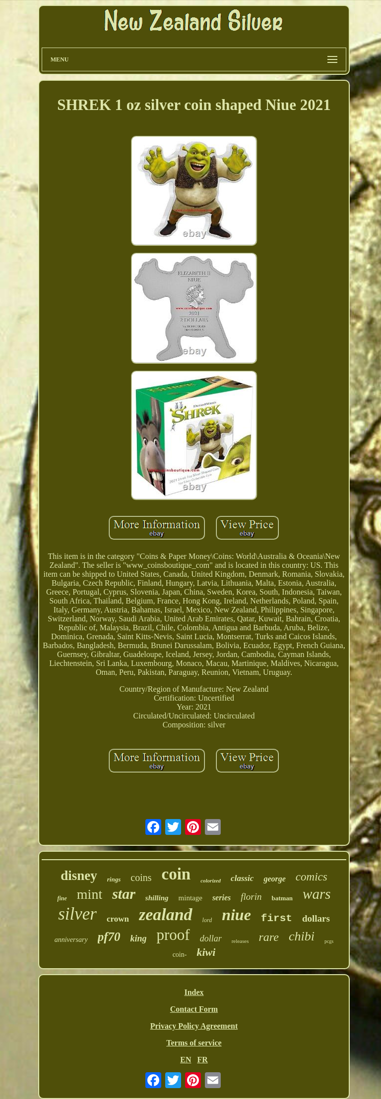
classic (242, 878)
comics (311, 877)
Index (193, 992)
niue (236, 915)
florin (251, 896)
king (138, 938)
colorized (210, 880)
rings (114, 879)
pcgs (328, 941)
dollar (211, 938)
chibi (302, 936)
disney (79, 875)
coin (175, 874)
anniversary (71, 939)
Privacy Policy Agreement (194, 1026)
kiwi (205, 952)
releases (240, 941)
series (221, 897)
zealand (165, 914)
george (274, 879)
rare (268, 937)
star (123, 893)
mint (89, 894)
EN (185, 1059)
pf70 (109, 936)
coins (140, 877)
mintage (190, 898)
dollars (316, 918)
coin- (180, 954)
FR (202, 1059)
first (276, 918)
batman (282, 898)
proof (173, 934)
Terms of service (193, 1043)
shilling (157, 898)
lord (207, 920)
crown (118, 919)
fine (61, 898)
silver (77, 914)
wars (316, 894)
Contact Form (194, 1009)
